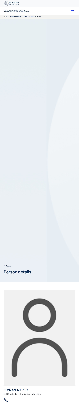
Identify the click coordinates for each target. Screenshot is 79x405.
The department (15, 17)
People (26, 17)
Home (5, 17)
